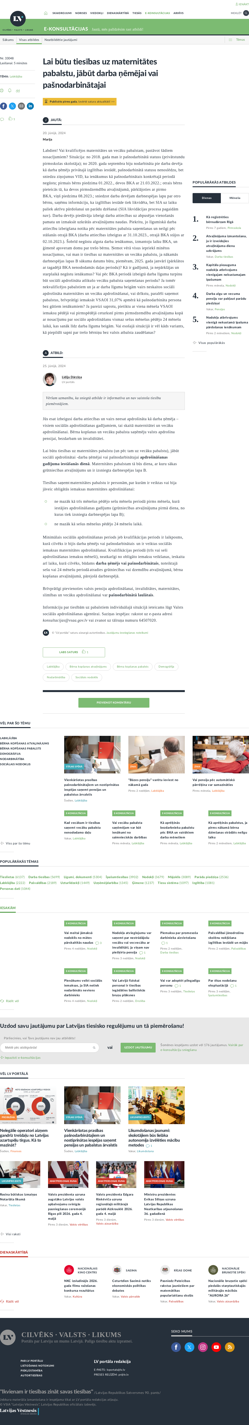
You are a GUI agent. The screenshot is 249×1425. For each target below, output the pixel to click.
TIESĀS (137, 13)
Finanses (16, 1151)
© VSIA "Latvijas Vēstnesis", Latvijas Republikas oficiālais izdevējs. (48, 1404)
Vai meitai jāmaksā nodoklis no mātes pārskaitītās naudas (79, 937)
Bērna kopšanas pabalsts (133, 666)
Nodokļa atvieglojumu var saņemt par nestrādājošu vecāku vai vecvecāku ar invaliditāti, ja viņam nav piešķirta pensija (132, 942)
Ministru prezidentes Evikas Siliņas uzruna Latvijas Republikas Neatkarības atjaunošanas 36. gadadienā (163, 1204)
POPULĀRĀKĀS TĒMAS (19, 861)
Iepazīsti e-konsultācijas (23, 1057)
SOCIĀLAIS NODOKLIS (15, 764)
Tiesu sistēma (173, 883)
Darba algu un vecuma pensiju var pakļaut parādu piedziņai (226, 298)
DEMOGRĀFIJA (10, 754)
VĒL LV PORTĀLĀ (14, 1073)
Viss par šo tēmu (18, 843)
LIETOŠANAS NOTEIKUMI (37, 1366)
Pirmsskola (234, 228)
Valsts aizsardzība (107, 1223)
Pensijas (220, 309)
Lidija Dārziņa (72, 377)
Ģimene (143, 883)
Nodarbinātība (56, 677)
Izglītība (203, 883)
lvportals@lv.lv (116, 1370)
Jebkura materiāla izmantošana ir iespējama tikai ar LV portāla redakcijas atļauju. (59, 1399)
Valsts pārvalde (130, 1296)
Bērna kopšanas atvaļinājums (88, 666)
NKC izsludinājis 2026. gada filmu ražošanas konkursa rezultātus (81, 1285)
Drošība (140, 1001)
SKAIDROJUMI (62, 13)
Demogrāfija (166, 666)
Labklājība (16, 76)
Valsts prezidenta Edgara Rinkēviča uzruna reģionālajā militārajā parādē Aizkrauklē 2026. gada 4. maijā (114, 1204)
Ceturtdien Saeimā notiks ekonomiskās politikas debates (131, 1285)
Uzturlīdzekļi (75, 883)
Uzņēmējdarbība (111, 883)
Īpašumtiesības (122, 877)
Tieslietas (12, 877)
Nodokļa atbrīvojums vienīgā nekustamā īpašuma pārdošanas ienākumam (227, 322)
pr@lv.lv (123, 1374)
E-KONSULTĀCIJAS (157, 13)
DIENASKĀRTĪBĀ (118, 13)
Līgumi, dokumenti (83, 877)
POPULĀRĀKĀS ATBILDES (214, 182)
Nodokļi (231, 285)
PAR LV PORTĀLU (32, 1361)
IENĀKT (244, 4)
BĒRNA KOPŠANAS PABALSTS (20, 748)
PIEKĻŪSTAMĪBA (31, 1371)
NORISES (81, 13)
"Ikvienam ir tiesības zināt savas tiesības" (46, 1391)
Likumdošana (145, 1151)
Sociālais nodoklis (86, 677)
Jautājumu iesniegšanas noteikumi (127, 633)
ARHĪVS (179, 13)
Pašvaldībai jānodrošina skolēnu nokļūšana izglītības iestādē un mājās (228, 937)
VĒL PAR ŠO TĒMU (15, 723)
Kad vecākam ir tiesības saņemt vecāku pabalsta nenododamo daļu (82, 827)
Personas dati (15, 888)
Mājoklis (179, 877)
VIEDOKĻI (96, 13)
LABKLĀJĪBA (8, 738)
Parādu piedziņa (211, 877)
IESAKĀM (8, 908)
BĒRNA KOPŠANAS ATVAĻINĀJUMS (24, 743)
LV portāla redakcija (112, 1362)
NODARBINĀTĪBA (12, 759)
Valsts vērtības (79, 1224)
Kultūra (77, 1296)
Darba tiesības (224, 257)
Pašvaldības (43, 883)
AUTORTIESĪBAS (31, 1375)
